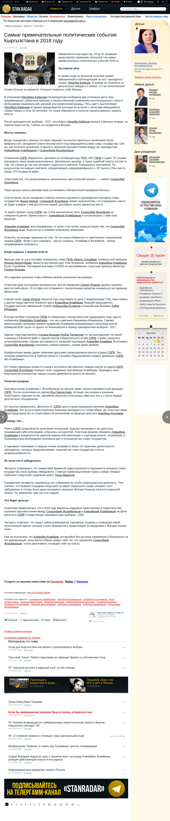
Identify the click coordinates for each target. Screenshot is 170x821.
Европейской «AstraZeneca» (146, 289)
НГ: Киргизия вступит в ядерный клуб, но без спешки (41, 667)
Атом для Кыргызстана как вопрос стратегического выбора (45, 647)
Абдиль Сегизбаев (85, 259)
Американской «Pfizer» (150, 301)
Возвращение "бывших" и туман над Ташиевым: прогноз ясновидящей (52, 746)
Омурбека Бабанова (34, 97)
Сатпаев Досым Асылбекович (155, 130)
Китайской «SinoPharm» (151, 297)
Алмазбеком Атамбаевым (20, 150)
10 (49, 804)
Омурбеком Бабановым (69, 599)
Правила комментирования (18, 631)
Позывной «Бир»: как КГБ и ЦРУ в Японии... (101, 681)
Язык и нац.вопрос (96, 16)
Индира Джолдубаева (18, 262)
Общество (32, 16)
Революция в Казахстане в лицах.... (44, 681)
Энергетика (28, 650)
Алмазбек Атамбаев (16, 226)
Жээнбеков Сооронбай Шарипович (154, 111)
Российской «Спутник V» (151, 294)
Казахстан (33, 2)
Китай (116, 2)
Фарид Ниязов (29, 201)
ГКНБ (97, 158)
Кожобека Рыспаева (110, 413)
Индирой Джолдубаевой (43, 604)
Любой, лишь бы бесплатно (153, 304)
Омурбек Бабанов (79, 82)
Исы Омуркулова (61, 392)
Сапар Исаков (31, 299)
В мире (129, 2)
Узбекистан (103, 2)
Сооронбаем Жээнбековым (57, 150)
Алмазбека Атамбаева (113, 262)
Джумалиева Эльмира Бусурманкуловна (145, 64)
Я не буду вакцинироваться (152, 308)
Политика (6, 16)
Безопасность (57, 16)
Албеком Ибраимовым (94, 604)
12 (61, 804)
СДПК (23, 158)
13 (67, 804)
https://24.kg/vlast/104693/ (38, 593)
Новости (27, 26)
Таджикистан (66, 2)
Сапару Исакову (90, 284)
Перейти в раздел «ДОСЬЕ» (147, 77)
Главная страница (12, 26)
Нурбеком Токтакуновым (16, 604)
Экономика (19, 16)
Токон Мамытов (64, 475)
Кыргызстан (50, 2)
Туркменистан (85, 2)
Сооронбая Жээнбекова (19, 344)
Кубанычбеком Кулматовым (80, 602)
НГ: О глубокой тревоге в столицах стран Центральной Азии (46, 735)
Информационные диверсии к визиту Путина (36, 769)
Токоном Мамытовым (31, 602)
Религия (43, 16)
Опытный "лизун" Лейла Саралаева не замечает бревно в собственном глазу (57, 657)
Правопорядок (75, 16)
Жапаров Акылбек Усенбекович (155, 92)
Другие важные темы (156, 16)
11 (55, 804)
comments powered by (22, 637)
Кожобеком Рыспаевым (95, 599)
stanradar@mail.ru (74, 20)
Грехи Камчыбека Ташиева (25, 701)
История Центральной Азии (126, 16)
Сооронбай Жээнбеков (54, 201)
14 (72, 804)
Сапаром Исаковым (106, 602)
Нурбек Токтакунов (72, 334)
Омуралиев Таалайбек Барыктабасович (157, 159)
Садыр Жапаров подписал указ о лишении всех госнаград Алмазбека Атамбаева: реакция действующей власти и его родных (59, 758)
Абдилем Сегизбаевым (69, 604)
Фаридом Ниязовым (54, 602)
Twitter (69, 581)
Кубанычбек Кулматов (67, 306)
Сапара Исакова (14, 269)
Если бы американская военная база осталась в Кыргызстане (50, 712)
